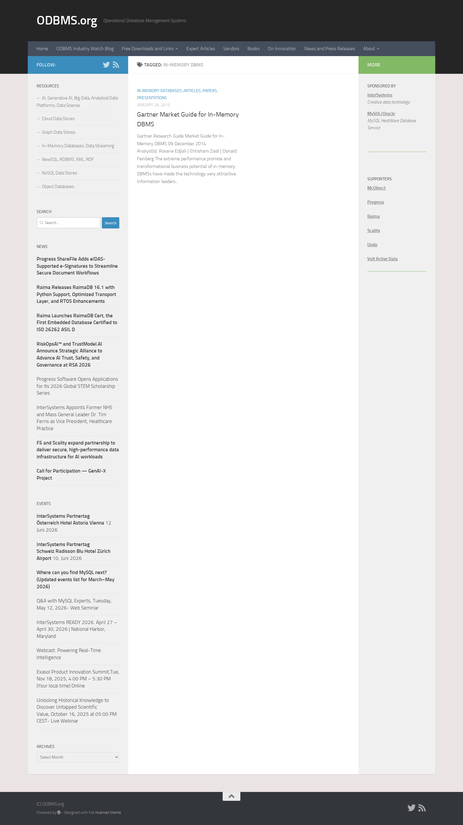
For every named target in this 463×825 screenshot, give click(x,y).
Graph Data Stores (58, 132)
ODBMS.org (67, 20)
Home (42, 48)
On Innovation (282, 48)
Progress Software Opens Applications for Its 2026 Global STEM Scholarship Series (77, 386)
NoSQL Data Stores (59, 173)
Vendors (231, 48)
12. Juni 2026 (75, 523)
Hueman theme (108, 812)
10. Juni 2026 (73, 551)
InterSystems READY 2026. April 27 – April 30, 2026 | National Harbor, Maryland (77, 629)
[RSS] (115, 64)
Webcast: (47, 650)
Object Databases (58, 186)
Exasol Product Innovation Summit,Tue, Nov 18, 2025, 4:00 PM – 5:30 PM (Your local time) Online (78, 679)
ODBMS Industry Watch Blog (85, 48)
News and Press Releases (329, 48)
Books (253, 48)
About (369, 48)
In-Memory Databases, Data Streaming (78, 145)
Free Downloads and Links (148, 48)
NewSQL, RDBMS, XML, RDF (68, 159)
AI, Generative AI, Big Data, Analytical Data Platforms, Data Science (77, 101)
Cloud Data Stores (58, 118)
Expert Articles (200, 48)
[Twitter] (106, 64)
